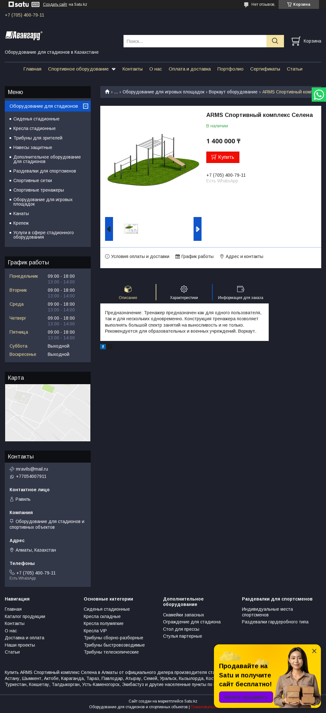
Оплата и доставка (190, 68)
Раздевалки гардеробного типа (275, 621)
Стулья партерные (182, 636)
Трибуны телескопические (111, 652)
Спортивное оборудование (78, 68)
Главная (32, 68)
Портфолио (230, 68)
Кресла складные (102, 616)
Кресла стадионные (34, 128)
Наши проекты (20, 645)
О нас (155, 68)
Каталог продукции (25, 616)
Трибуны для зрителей (37, 137)
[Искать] (275, 41)
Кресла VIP (95, 630)
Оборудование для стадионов (44, 106)
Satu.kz (190, 701)
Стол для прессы (181, 629)
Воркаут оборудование (233, 91)
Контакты (132, 68)
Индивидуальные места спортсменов (267, 612)
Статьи (294, 68)
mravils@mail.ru (32, 469)
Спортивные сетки (32, 180)
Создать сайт (55, 4)
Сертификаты (265, 68)
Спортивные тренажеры (38, 190)
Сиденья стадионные (36, 118)
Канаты (21, 213)
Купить (226, 157)
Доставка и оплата (24, 637)
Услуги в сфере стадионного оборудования (43, 235)
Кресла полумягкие (104, 623)
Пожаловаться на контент (214, 707)
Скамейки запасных (183, 614)
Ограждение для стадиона (192, 621)
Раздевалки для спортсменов (44, 170)
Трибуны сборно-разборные (113, 637)
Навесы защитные (32, 147)
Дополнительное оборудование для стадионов (47, 159)
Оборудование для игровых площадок (163, 91)
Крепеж (21, 223)
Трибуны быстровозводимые (114, 645)
